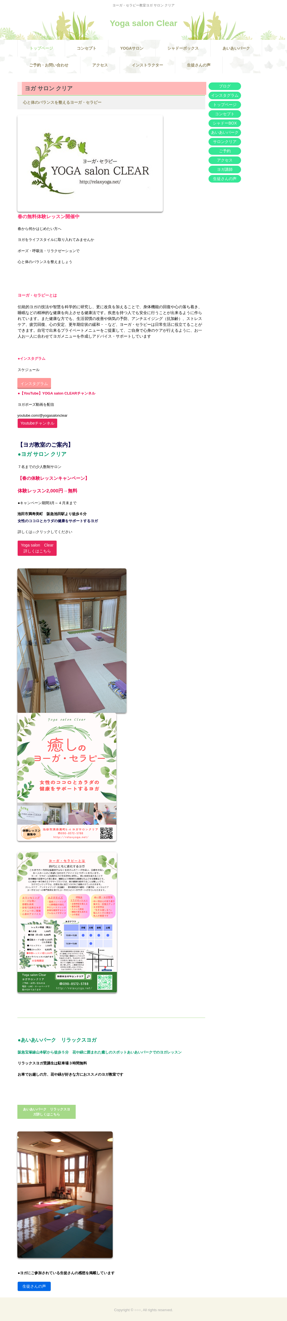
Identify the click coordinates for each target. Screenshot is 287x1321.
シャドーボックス (183, 48)
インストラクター (147, 65)
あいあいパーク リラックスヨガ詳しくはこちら (46, 1111)
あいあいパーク (236, 48)
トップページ (41, 48)
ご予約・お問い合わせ (48, 65)
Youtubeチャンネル (37, 423)
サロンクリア (225, 141)
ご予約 (225, 151)
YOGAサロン (132, 48)
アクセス (100, 65)
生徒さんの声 (198, 65)
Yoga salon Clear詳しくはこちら (37, 548)
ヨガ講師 (225, 169)
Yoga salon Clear (143, 23)
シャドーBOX (225, 123)
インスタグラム (34, 383)
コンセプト (86, 48)
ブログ (225, 86)
